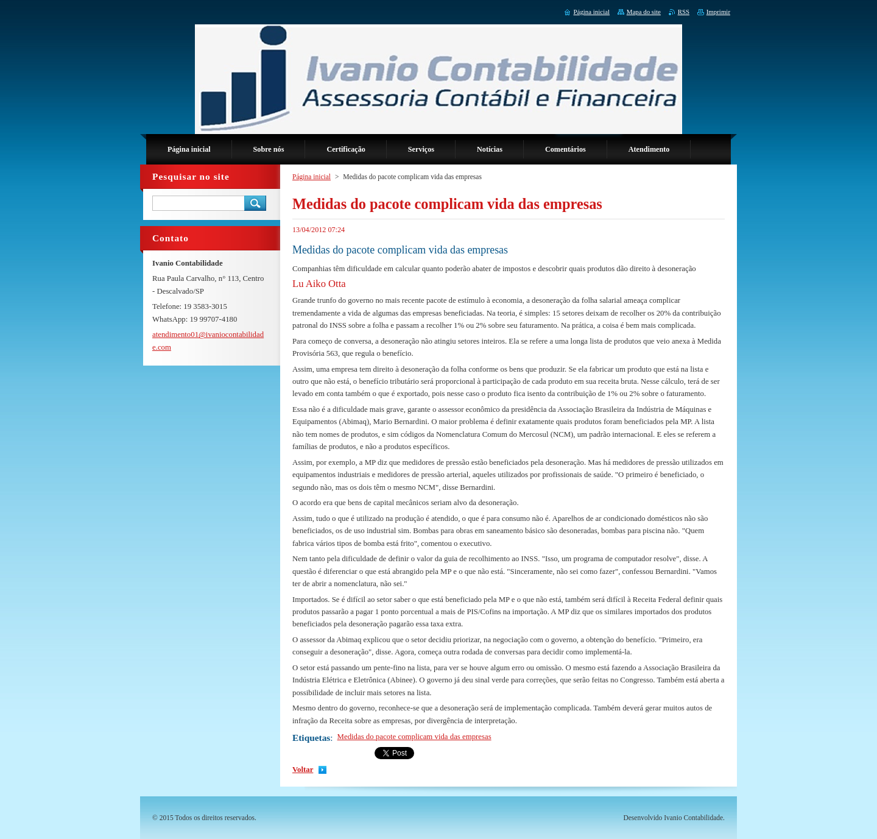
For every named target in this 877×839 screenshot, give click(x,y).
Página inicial (311, 176)
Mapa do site (644, 11)
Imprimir (718, 11)
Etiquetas (311, 737)
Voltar (302, 769)
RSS (683, 11)
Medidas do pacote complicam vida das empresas (414, 736)
